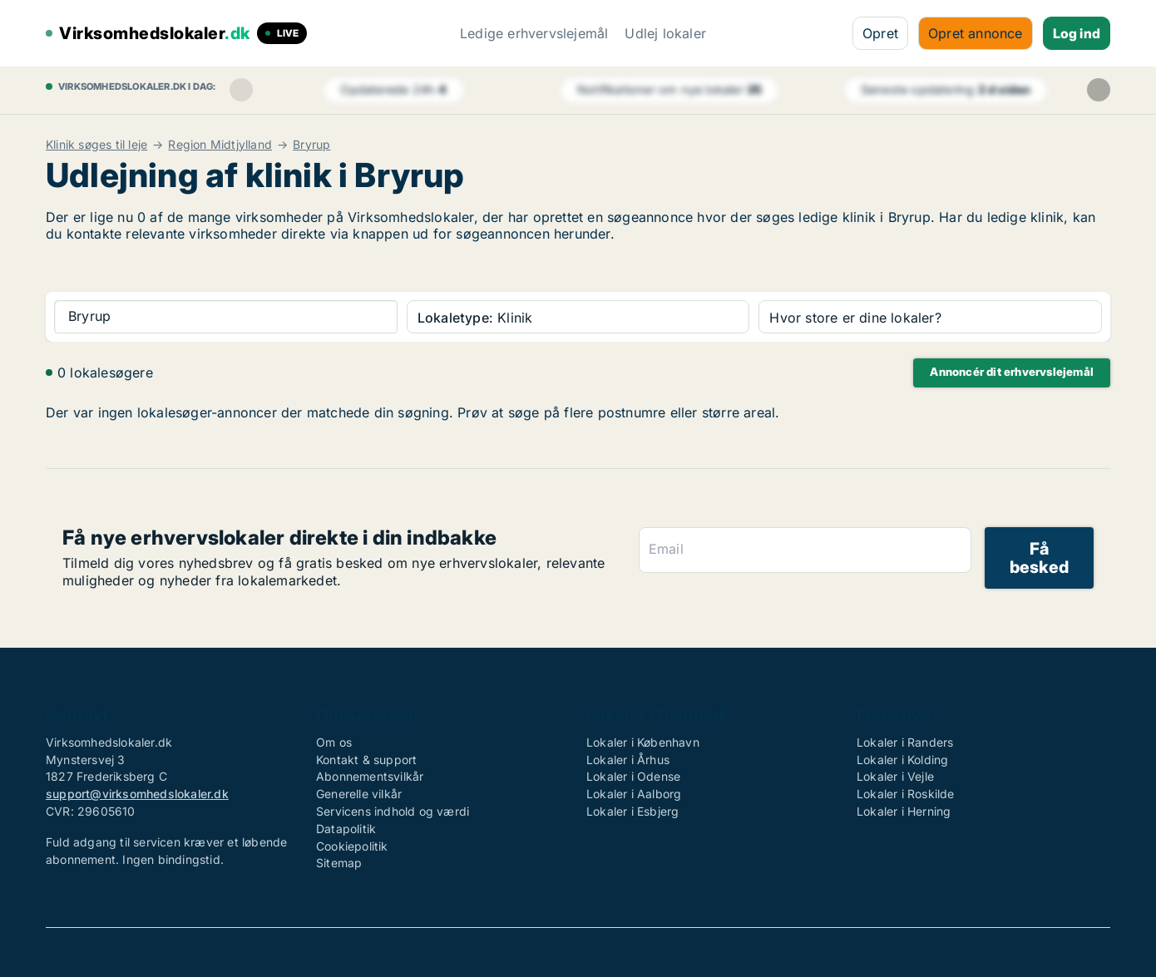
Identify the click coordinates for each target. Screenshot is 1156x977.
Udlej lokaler (665, 33)
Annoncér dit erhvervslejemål (1012, 371)
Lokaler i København (642, 742)
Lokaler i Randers (905, 742)
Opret (880, 33)
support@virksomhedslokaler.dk (137, 794)
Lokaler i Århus (627, 759)
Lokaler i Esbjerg (632, 811)
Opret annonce (975, 33)
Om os (334, 742)
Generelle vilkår (359, 794)
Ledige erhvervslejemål (534, 33)
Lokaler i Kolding (902, 759)
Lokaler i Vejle (895, 776)
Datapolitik (346, 829)
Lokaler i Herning (904, 811)
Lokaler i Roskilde (906, 794)
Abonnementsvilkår (369, 776)
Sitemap (339, 863)
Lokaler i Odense (633, 776)
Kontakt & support (366, 759)
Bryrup (311, 144)
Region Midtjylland (220, 144)
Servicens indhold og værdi (392, 811)
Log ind (1076, 33)
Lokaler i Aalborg (633, 794)
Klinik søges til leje (96, 144)
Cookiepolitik (352, 846)
